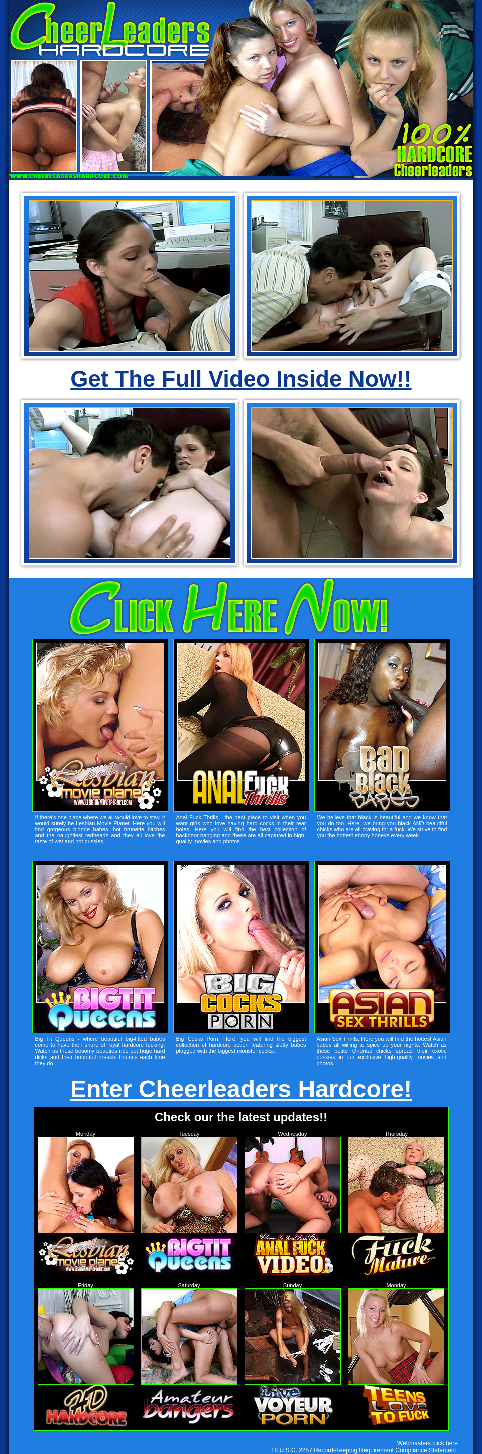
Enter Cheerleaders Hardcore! (241, 1089)
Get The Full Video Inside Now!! (240, 379)
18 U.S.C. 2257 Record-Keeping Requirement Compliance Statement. (364, 1450)
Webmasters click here (427, 1443)
